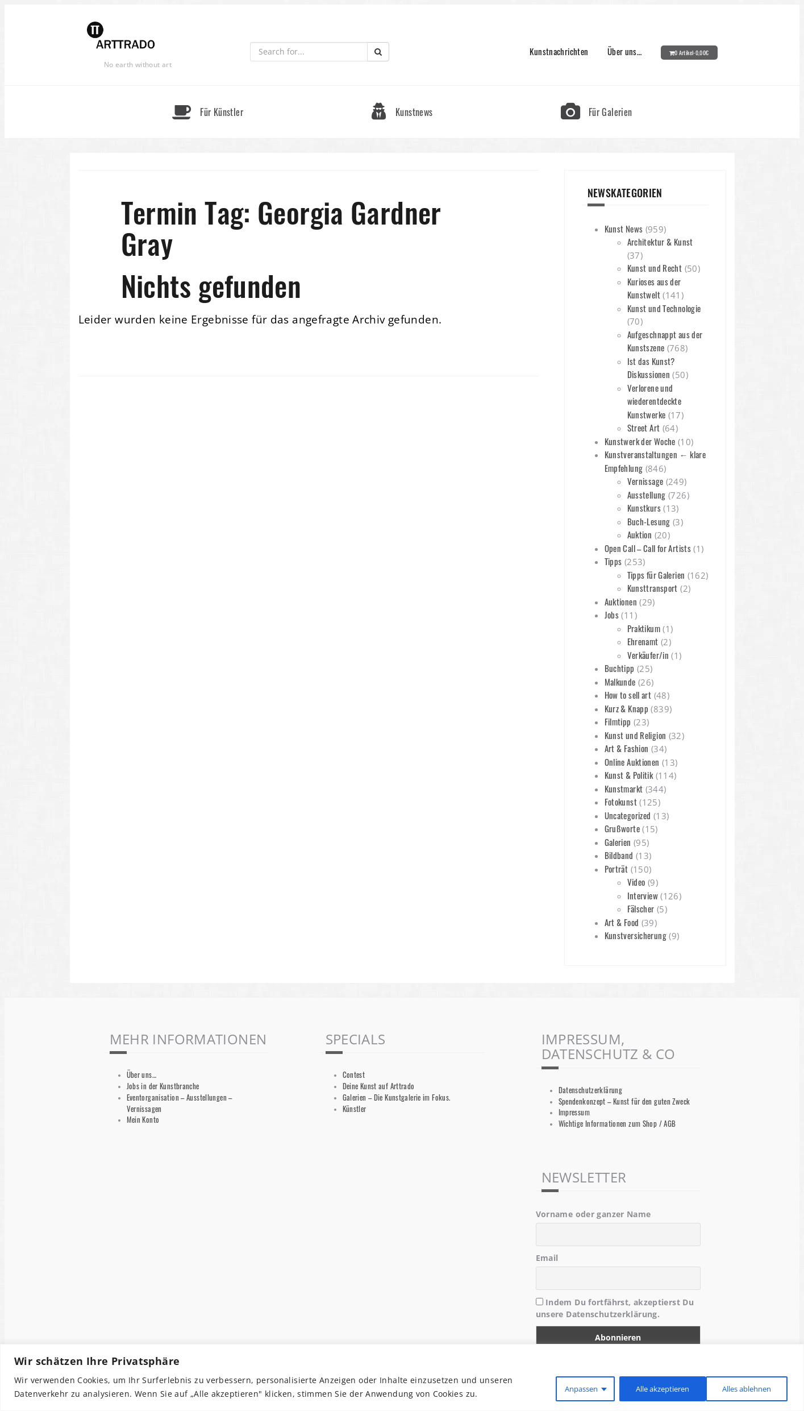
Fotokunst (621, 801)
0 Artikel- (691, 52)
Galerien (618, 842)
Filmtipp (618, 721)
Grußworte (622, 828)
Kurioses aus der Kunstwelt (654, 288)
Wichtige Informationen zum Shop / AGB (617, 1123)
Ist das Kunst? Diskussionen (651, 368)
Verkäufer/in (648, 655)
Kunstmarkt (624, 788)
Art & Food (622, 922)
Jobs (612, 614)
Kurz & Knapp (627, 708)
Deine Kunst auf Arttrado (379, 1086)
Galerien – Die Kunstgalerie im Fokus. (397, 1097)
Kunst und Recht (654, 268)
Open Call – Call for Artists (648, 548)
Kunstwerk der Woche (640, 441)
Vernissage (645, 481)
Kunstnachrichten (559, 51)
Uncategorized (628, 815)
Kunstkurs (644, 507)
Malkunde (620, 681)
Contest (354, 1074)
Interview (642, 895)
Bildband (619, 855)
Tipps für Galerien (656, 574)
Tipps (613, 561)
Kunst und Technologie (664, 308)
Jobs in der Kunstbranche (163, 1086)
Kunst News (624, 228)
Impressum (574, 1112)
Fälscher (641, 908)
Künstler (354, 1108)
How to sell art (628, 694)
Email (547, 1257)
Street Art (643, 427)
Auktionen (621, 601)
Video (636, 881)
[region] (402, 1377)
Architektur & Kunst (660, 241)
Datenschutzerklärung (591, 1090)
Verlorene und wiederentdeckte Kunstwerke (654, 401)
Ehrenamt (643, 641)
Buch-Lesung (648, 521)
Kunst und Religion (635, 735)
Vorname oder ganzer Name (593, 1214)
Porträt (616, 868)
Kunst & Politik (629, 775)
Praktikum (643, 628)
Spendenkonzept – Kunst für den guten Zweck (624, 1101)
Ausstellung (646, 494)
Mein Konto (143, 1119)
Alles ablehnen (646, 1387)
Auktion (639, 534)
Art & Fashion (627, 748)
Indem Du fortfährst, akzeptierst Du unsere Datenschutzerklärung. (615, 1308)
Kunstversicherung (635, 935)
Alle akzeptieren (742, 1387)
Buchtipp (620, 668)
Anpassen (561, 1387)
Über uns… (624, 51)
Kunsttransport (652, 588)
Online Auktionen (632, 762)
